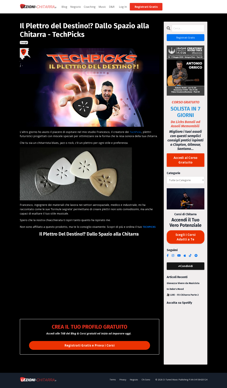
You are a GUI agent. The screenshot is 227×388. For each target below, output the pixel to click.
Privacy (122, 381)
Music (102, 7)
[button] (146, 6)
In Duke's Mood (175, 290)
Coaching (90, 7)
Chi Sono (146, 381)
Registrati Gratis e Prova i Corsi (89, 345)
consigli (24, 42)
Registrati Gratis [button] (146, 7)
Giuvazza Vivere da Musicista (183, 284)
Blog (64, 7)
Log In (123, 7)
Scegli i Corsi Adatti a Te (185, 238)
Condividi (186, 267)
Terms (113, 381)
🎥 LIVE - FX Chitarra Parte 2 (183, 296)
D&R (111, 7)
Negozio (75, 7)
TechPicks (136, 132)
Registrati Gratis (185, 38)
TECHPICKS (150, 227)
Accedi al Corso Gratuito (185, 160)
